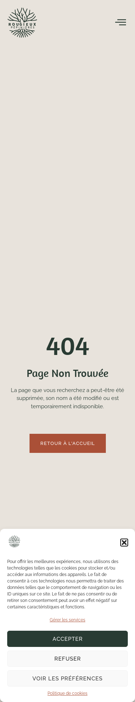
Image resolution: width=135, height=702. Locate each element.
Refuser (67, 659)
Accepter (68, 639)
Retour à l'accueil (67, 443)
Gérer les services (67, 619)
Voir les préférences (67, 678)
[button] (124, 542)
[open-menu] (120, 22)
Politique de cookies (67, 693)
